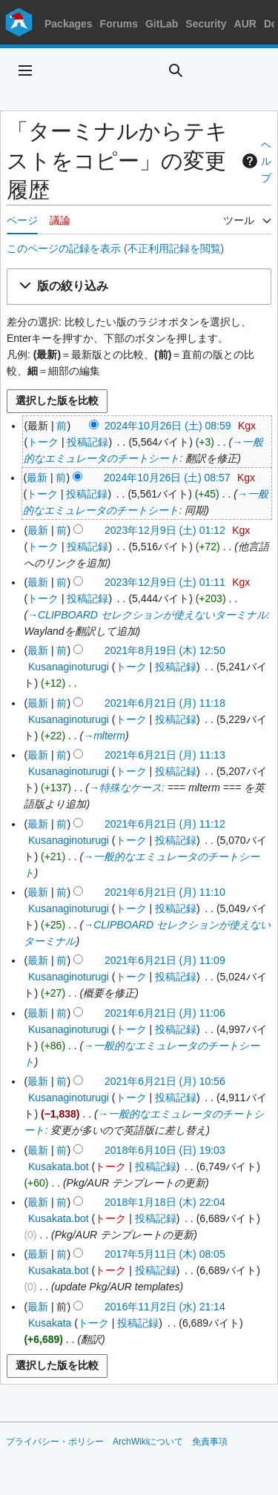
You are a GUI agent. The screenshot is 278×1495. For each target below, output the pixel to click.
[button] (139, 286)
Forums (119, 24)
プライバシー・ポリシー (55, 1441)
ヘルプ (255, 161)
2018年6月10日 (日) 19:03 (165, 1150)
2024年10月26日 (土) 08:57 (167, 478)
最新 (37, 478)
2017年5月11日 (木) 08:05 (165, 1254)
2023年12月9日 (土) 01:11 (165, 582)
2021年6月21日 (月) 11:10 (165, 892)
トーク (43, 442)
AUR (245, 24)
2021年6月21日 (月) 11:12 (165, 824)
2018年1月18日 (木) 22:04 (165, 1202)
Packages (68, 24)
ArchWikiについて (148, 1441)
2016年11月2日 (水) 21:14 (165, 1307)
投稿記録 (87, 442)
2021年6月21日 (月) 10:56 (165, 1081)
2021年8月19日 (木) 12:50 (165, 650)
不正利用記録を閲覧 (174, 248)
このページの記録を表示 (64, 248)
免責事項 (210, 1441)
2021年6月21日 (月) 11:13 (165, 755)
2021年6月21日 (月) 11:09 (165, 960)
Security (205, 24)
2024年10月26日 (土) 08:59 (168, 426)
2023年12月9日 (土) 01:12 (165, 530)
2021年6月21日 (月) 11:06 (165, 1013)
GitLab (161, 24)
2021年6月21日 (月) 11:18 (165, 703)
